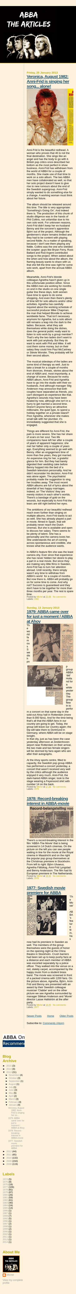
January (13, 1105)
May (11, 1093)
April (11, 1096)
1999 (5, 1229)
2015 (9, 1065)
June (11, 1090)
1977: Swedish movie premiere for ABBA (46, 890)
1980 (5, 1194)
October (13, 1078)
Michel (10, 1274)
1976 (5, 1184)
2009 (9, 1161)
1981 (5, 1197)
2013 (9, 1072)
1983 (5, 1202)
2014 (9, 1069)
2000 (5, 1231)
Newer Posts (34, 1015)
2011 (9, 1154)
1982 (36, 599)
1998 (5, 1226)
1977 (36, 1007)
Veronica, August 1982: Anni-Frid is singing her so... (16, 1111)
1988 (5, 1215)
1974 (5, 1179)
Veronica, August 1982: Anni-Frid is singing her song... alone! (48, 81)
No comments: (60, 597)
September (15, 1081)
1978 (36, 878)
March (12, 1099)
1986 (5, 1210)
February (14, 1102)
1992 (5, 1218)
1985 (5, 1208)
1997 (5, 1223)
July (11, 1087)
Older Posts (66, 1015)
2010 (9, 1157)
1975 (5, 1181)
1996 (5, 1221)
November (14, 1075)
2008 (9, 1164)
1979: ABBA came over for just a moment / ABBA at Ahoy (50, 616)
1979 (36, 789)
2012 (9, 1151)
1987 (5, 1213)
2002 (5, 1234)
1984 (5, 1205)
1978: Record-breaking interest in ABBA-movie (48, 801)
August (13, 1084)
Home (50, 1015)
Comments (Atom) (53, 1023)
